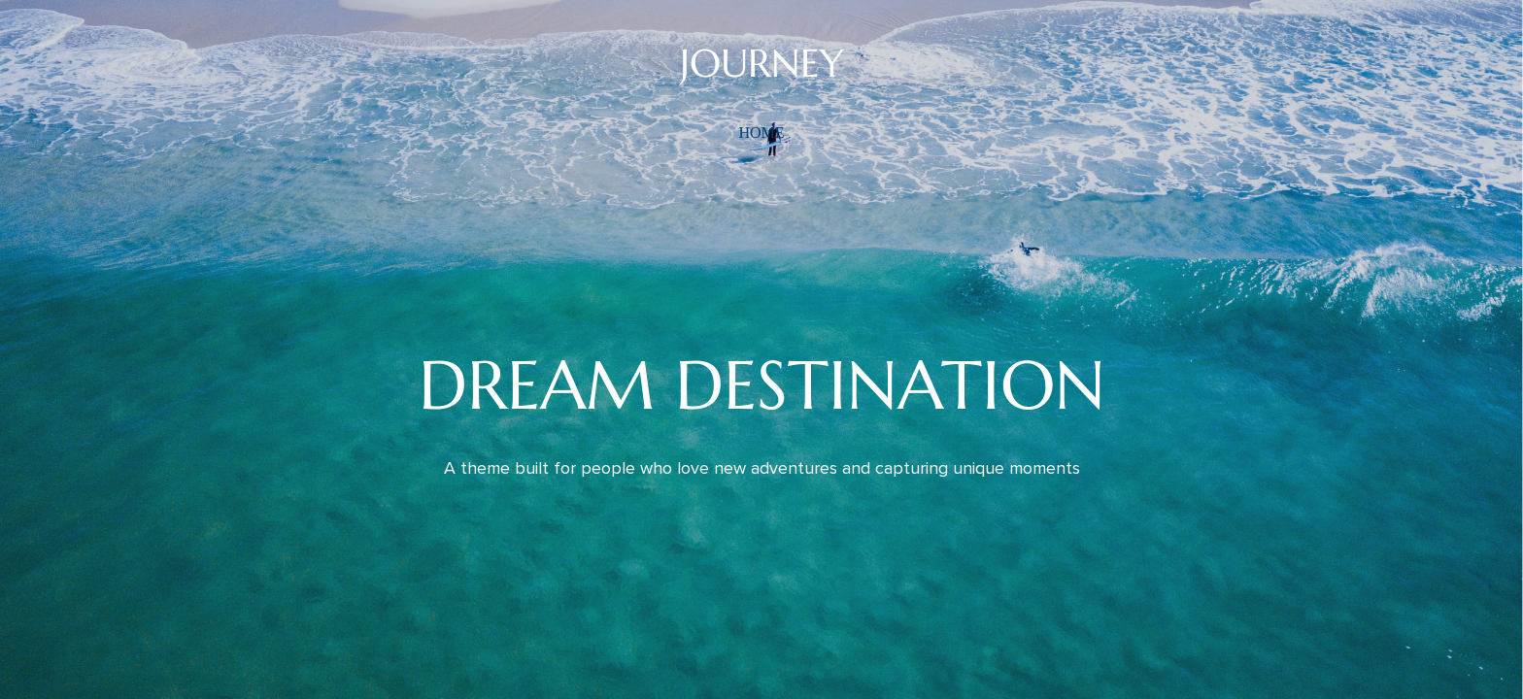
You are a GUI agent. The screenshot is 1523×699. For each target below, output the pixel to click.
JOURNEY (762, 63)
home (761, 132)
